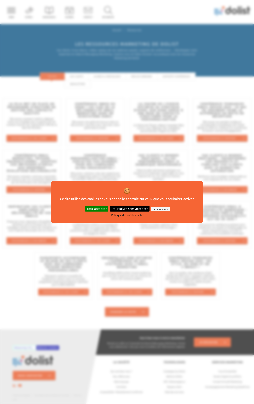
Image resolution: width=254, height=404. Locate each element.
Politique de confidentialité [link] (127, 215)
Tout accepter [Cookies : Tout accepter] (97, 209)
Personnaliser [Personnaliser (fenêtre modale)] (160, 208)
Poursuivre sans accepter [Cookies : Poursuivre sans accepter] (130, 209)
